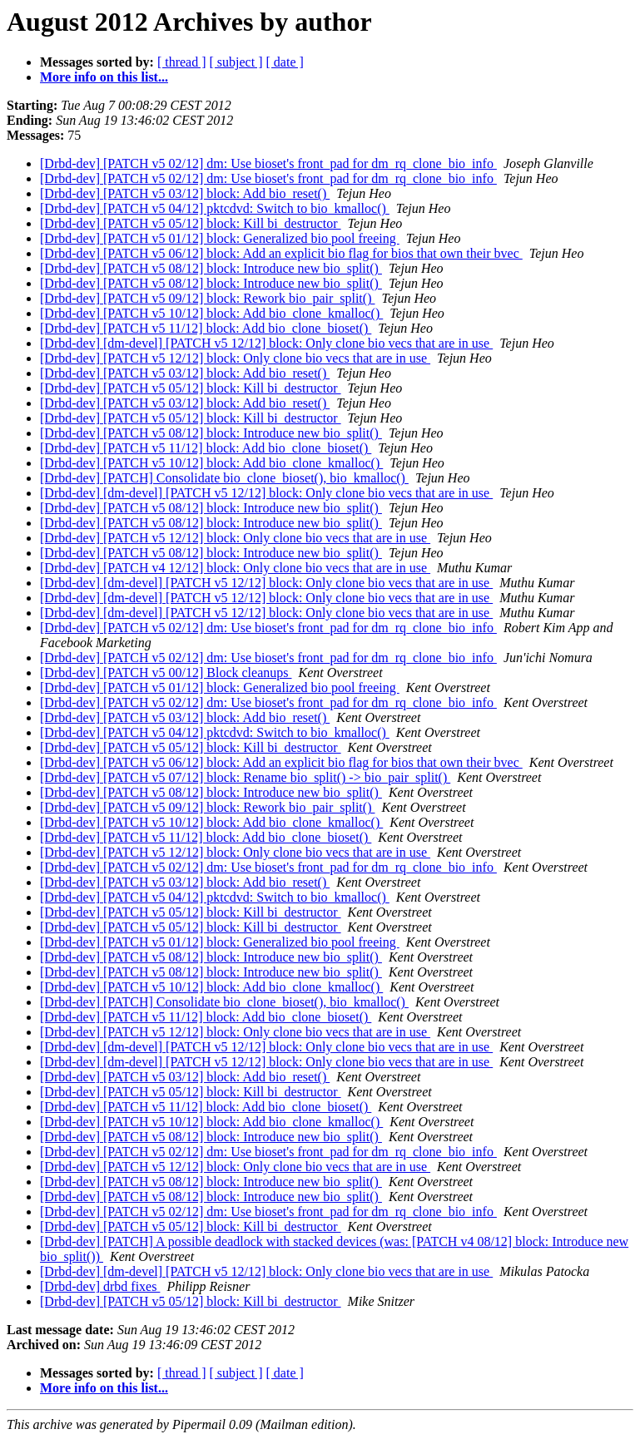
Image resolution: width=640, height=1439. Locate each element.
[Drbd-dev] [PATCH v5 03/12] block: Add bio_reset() (185, 193)
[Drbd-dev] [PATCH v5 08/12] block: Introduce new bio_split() (211, 268)
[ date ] (285, 62)
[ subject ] (236, 62)
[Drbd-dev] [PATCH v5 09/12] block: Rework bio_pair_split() (207, 298)
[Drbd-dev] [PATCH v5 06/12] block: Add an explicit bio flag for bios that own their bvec (281, 253)
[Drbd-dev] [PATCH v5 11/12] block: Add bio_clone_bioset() (205, 328)
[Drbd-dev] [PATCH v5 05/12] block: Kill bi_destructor (190, 223)
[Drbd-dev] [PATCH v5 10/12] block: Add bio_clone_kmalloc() (211, 313)
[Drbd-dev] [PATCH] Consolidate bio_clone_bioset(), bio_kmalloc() (224, 478)
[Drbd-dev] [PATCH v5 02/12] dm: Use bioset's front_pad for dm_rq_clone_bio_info (268, 163)
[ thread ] (181, 62)
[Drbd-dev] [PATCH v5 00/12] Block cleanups (165, 672)
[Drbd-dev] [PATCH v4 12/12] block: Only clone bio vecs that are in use (235, 568)
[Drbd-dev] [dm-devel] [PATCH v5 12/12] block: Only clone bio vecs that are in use (266, 343)
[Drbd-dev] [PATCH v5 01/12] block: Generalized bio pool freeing (219, 238)
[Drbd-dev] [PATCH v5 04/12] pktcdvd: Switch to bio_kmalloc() (214, 208)
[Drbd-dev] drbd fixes (100, 1286)
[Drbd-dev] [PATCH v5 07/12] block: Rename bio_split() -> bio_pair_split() (245, 777)
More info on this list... (104, 77)
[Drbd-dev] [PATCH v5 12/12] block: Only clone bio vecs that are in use (235, 358)
